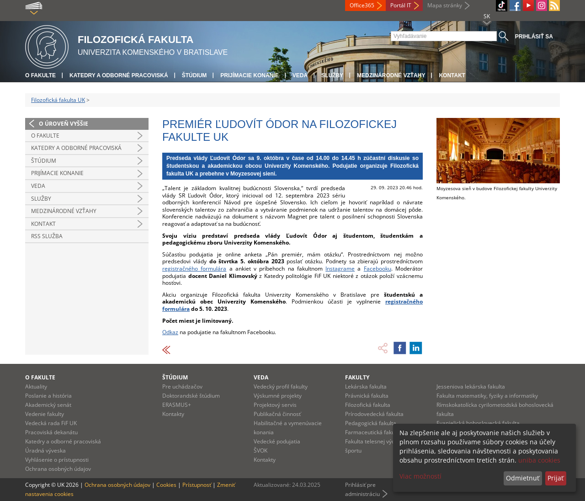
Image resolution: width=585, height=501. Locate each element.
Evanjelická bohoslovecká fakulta (478, 423)
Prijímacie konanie (249, 75)
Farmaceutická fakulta (373, 432)
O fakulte (40, 75)
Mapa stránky (444, 5)
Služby (332, 75)
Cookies (166, 485)
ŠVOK (260, 450)
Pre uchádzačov (182, 386)
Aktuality (36, 386)
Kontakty (173, 414)
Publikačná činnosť (277, 414)
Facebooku (377, 268)
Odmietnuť (522, 478)
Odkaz (170, 332)
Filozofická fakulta (367, 405)
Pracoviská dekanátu (51, 432)
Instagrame (340, 268)
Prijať (556, 478)
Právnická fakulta (366, 396)
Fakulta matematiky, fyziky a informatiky (487, 396)
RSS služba (47, 236)
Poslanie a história (48, 396)
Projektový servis (275, 405)
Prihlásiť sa (534, 36)
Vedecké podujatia (277, 441)
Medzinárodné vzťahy (391, 75)
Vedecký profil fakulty (281, 386)
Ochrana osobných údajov (58, 469)
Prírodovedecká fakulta (374, 414)
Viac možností (420, 476)
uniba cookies (539, 460)
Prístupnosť (196, 485)
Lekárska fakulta (366, 386)
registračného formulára (194, 268)
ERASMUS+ (176, 405)
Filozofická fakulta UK (58, 100)
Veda (300, 75)
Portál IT (400, 5)
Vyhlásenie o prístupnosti (57, 460)
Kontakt (452, 75)
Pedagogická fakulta (370, 423)
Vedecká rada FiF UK (51, 423)
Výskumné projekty (278, 396)
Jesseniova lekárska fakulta (470, 386)
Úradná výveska (45, 450)
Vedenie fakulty (44, 414)
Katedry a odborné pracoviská (118, 75)
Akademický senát (48, 405)
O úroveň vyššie (63, 124)
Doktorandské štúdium (191, 396)
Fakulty (357, 377)
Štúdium (194, 75)
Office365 (362, 5)
